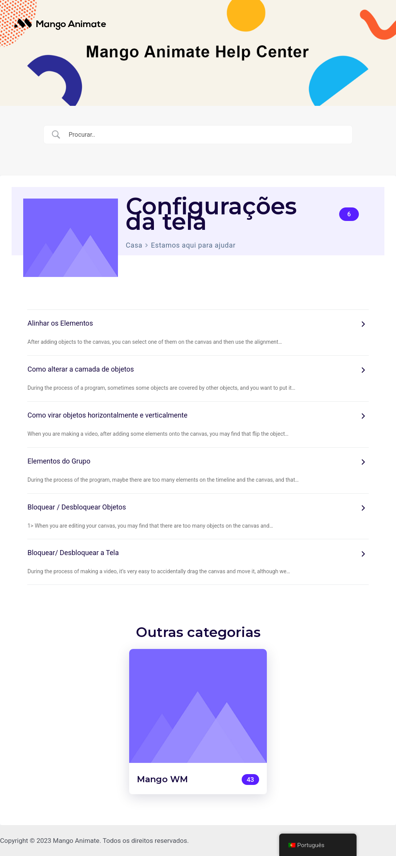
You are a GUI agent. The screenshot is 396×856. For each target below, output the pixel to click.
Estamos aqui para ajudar (193, 245)
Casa (134, 245)
